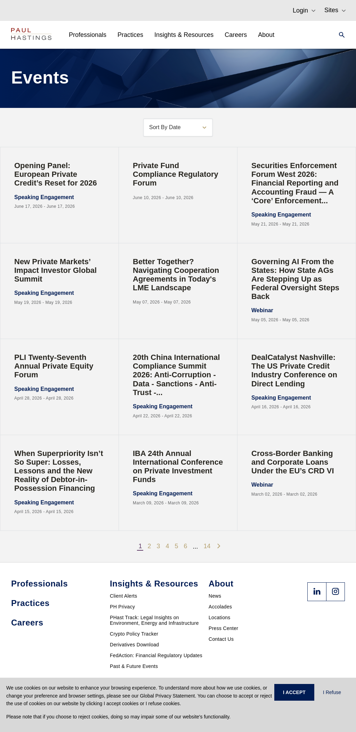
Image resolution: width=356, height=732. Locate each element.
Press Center (223, 628)
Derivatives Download (134, 644)
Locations (219, 617)
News (215, 596)
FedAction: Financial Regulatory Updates (156, 655)
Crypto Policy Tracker (134, 634)
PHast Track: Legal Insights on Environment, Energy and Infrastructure (154, 620)
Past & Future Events (134, 666)
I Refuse (332, 692)
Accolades (220, 606)
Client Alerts (123, 596)
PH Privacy (122, 606)
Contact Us (221, 639)
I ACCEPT (294, 692)
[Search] (339, 34)
